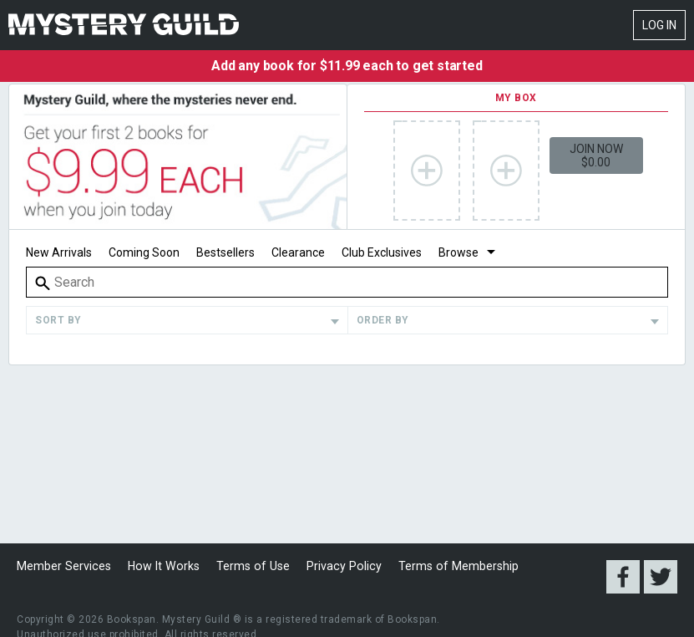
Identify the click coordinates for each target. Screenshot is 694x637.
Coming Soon (144, 253)
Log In (659, 25)
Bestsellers (225, 253)
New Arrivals (59, 253)
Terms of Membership (445, 566)
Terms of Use (245, 566)
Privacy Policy (334, 566)
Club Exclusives (382, 253)
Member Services (63, 566)
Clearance (298, 253)
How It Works (160, 566)
